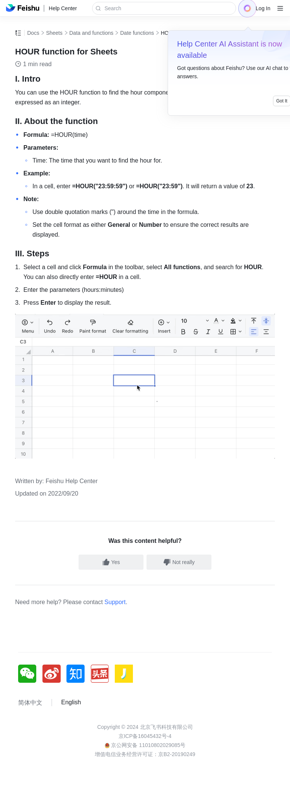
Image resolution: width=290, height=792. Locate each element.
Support (115, 602)
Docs (33, 33)
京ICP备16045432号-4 (145, 736)
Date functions (137, 33)
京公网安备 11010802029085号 (145, 745)
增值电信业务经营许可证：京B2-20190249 (145, 754)
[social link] (30, 674)
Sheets (54, 33)
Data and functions (91, 33)
